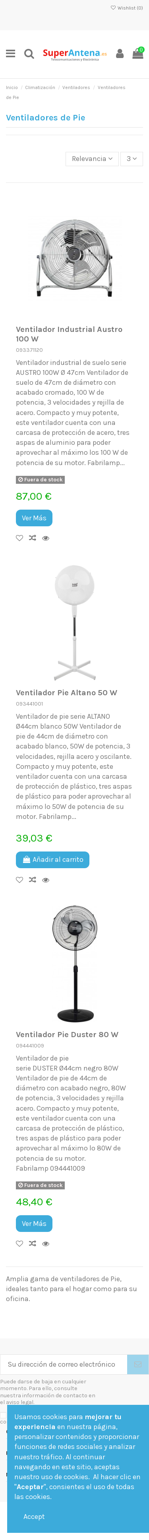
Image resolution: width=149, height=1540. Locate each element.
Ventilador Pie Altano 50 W (66, 692)
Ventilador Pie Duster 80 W (67, 1034)
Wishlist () (126, 8)
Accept (34, 1516)
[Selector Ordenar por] (92, 159)
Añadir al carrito (52, 859)
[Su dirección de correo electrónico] (63, 1364)
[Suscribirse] (138, 1364)
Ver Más (34, 518)
